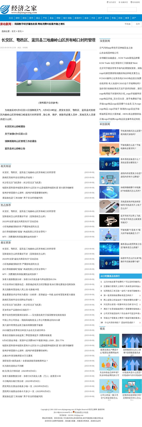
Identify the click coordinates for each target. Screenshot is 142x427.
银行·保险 (67, 18)
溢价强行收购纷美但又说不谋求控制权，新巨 (120, 88)
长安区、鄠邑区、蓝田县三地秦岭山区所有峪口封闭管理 (28, 172)
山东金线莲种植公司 (108, 53)
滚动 (24, 18)
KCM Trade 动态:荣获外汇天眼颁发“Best (118, 63)
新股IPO (78, 18)
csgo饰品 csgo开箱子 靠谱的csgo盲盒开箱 (119, 109)
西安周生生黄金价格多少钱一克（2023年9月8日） (26, 386)
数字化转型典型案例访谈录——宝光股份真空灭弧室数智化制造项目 (34, 315)
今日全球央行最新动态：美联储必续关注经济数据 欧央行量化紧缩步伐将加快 (38, 284)
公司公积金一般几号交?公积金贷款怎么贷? (109, 398)
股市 (31, 18)
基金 (52, 18)
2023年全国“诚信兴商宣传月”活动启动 (20, 221)
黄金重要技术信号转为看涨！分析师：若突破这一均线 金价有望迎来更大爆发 (38, 294)
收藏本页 (124, 2)
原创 (107, 18)
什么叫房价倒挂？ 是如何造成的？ (121, 322)
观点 (38, 18)
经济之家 (18, 9)
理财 (58, 18)
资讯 (20, 31)
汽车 (93, 18)
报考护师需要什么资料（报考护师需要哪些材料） (25, 193)
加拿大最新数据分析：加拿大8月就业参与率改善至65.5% (29, 279)
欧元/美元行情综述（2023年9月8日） (20, 371)
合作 (138, 24)
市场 (114, 18)
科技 (120, 18)
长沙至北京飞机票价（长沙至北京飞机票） (22, 182)
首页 (14, 31)
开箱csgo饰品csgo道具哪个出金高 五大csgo (120, 104)
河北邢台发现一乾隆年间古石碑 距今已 (121, 304)
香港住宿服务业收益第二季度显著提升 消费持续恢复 (27, 335)
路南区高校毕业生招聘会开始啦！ (18, 177)
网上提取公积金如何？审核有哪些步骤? (121, 300)
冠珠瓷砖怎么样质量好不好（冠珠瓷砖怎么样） (24, 216)
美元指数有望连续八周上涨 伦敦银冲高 (20, 289)
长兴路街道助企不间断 (13, 366)
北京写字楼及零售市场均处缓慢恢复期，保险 (120, 68)
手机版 (128, 24)
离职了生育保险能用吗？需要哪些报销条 (121, 309)
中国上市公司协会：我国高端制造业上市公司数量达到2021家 (31, 320)
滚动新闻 (136, 2)
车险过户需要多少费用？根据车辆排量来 (121, 318)
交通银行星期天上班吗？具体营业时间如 (121, 286)
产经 (45, 18)
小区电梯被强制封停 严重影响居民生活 (20, 226)
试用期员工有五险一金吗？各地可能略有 (121, 291)
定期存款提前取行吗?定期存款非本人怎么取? (131, 398)
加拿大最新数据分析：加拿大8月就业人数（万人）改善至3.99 (31, 376)
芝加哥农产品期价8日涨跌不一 (16, 310)
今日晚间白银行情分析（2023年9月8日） (21, 381)
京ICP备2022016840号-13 (63, 412)
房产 (100, 18)
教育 (127, 18)
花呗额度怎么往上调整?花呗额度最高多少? (132, 353)
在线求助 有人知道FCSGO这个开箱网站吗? (120, 83)
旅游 (86, 18)
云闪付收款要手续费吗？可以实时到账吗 (121, 282)
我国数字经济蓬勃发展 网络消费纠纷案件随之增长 (39, 24)
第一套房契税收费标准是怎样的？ (121, 295)
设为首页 (112, 2)
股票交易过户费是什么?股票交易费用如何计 (109, 353)
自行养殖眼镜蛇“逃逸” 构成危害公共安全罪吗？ (24, 231)
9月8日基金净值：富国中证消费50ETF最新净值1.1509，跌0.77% (33, 340)
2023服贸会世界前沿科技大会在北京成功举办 (23, 330)
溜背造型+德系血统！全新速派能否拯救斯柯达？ (25, 361)
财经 (18, 18)
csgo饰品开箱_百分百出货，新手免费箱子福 (120, 98)
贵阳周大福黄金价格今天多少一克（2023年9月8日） (27, 391)
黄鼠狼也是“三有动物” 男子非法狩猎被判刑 (22, 198)
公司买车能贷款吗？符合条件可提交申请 (121, 313)
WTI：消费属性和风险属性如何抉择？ (20, 236)
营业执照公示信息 (80, 412)
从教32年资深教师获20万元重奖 (17, 355)
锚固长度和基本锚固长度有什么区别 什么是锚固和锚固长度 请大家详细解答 (38, 187)
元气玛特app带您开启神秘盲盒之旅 (116, 48)
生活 (11, 18)
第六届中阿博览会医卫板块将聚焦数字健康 (22, 325)
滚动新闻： (7, 24)
